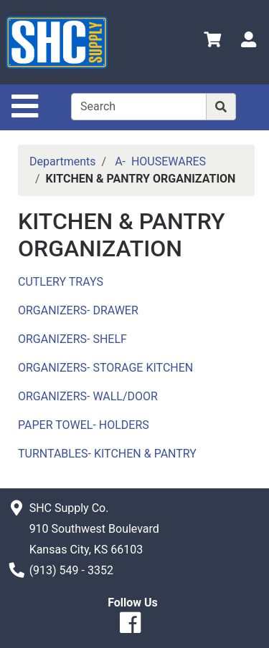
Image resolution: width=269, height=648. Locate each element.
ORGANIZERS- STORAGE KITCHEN (105, 367)
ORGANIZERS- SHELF (72, 339)
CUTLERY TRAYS (60, 282)
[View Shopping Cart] (212, 42)
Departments (62, 161)
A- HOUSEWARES (160, 161)
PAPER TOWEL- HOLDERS (83, 425)
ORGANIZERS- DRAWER (78, 310)
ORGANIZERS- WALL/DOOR (88, 396)
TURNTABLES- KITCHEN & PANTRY (107, 453)
